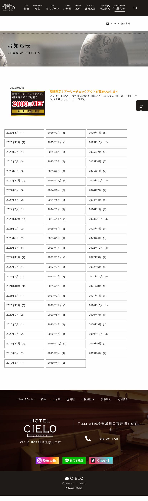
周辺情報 (73, 406)
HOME (113, 23)
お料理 (80, 399)
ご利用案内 (97, 399)
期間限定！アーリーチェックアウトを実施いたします (84, 91)
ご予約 (65, 399)
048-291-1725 (109, 445)
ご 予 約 (141, 105)
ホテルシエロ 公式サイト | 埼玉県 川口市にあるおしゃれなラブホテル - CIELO (8, 8)
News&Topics (33, 399)
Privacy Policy (73, 495)
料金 (51, 399)
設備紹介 (116, 399)
